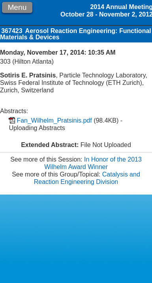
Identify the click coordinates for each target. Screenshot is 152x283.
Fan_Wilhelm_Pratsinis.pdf (54, 120)
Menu (17, 7)
